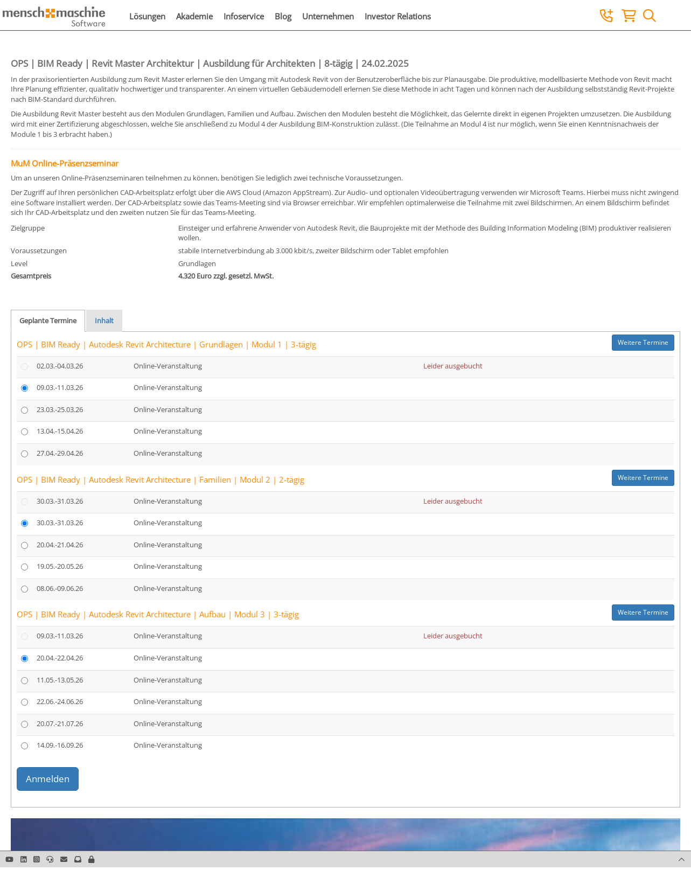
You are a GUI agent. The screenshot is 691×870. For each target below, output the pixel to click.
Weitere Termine (643, 342)
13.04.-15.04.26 (60, 431)
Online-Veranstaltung (168, 366)
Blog (283, 16)
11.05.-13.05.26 (60, 680)
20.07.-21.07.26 (60, 723)
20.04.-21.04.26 (60, 544)
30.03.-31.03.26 (60, 501)
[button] (91, 859)
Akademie (194, 16)
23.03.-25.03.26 (60, 409)
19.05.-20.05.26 (60, 566)
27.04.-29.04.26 (60, 453)
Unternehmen (328, 16)
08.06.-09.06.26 (60, 588)
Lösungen (147, 16)
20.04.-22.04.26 (60, 658)
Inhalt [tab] (104, 320)
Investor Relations (398, 16)
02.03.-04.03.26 (60, 366)
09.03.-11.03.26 (60, 387)
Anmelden (47, 778)
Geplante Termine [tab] (47, 320)
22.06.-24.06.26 (60, 701)
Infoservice (244, 16)
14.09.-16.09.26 (60, 745)
